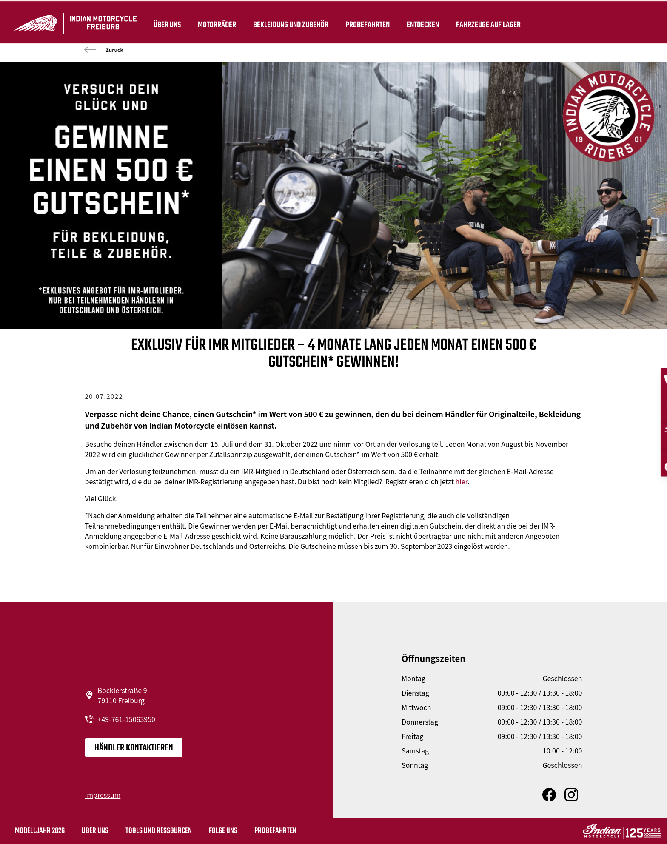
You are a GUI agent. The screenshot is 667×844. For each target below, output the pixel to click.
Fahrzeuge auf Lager (487, 22)
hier (461, 481)
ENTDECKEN (421, 22)
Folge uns (223, 831)
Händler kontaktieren (133, 748)
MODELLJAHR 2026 (40, 831)
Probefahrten (366, 22)
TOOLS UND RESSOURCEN (158, 831)
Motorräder (216, 22)
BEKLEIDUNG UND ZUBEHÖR (289, 22)
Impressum (103, 795)
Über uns (166, 22)
